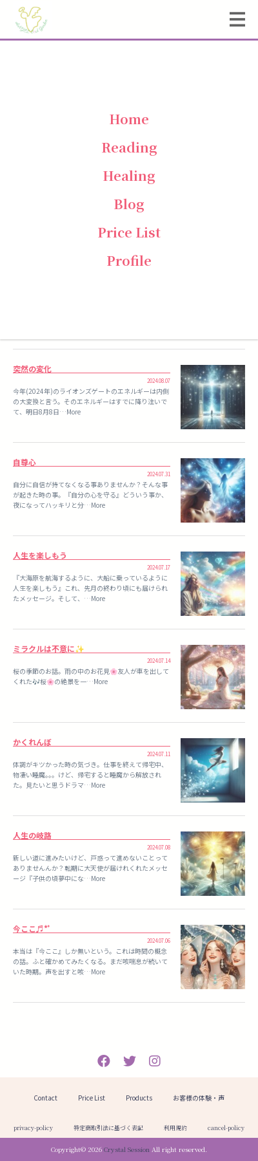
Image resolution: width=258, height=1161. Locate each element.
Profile (129, 260)
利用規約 (175, 1128)
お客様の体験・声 (198, 1097)
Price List (129, 232)
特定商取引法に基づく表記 (108, 1128)
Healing (129, 175)
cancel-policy (226, 1128)
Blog (129, 203)
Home (129, 118)
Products (139, 1097)
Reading (129, 147)
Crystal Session (127, 1149)
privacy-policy (33, 1128)
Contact (45, 1097)
